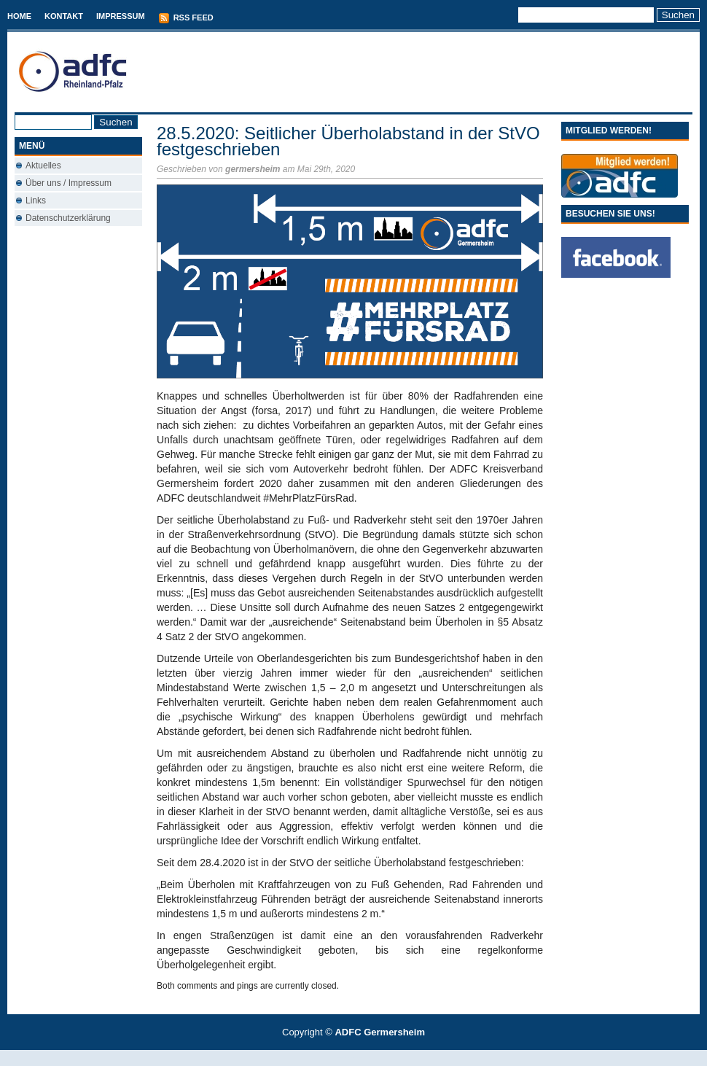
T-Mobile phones (341, 1057)
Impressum (120, 16)
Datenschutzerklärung (68, 218)
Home (19, 16)
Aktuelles (43, 165)
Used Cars (368, 1057)
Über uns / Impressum (69, 183)
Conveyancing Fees (362, 1057)
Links (36, 200)
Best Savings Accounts (354, 1057)
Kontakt (63, 16)
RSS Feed (186, 18)
